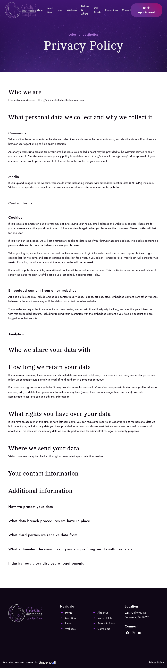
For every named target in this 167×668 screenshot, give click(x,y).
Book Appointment (146, 10)
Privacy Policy (156, 662)
